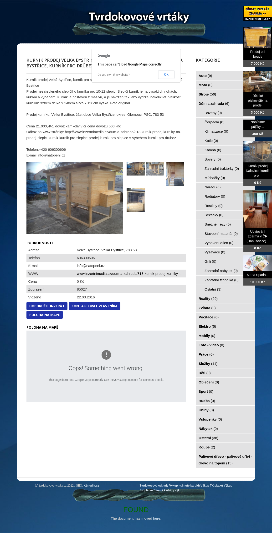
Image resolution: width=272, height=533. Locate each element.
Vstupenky (210, 419)
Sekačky (214, 215)
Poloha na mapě (44, 314)
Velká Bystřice (112, 250)
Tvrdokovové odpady (154, 485)
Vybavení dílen (219, 243)
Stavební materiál (221, 233)
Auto (205, 76)
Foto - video (211, 345)
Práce (206, 354)
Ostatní (213, 289)
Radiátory (215, 196)
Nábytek (208, 429)
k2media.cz (91, 485)
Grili (210, 261)
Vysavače (215, 252)
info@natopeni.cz (91, 266)
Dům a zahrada (214, 103)
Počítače (209, 317)
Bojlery (213, 159)
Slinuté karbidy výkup (168, 490)
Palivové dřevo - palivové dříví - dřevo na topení (225, 459)
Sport (206, 391)
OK (166, 74)
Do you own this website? (114, 74)
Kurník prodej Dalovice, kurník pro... (258, 170)
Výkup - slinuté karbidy (184, 485)
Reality (208, 299)
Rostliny (214, 206)
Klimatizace (216, 131)
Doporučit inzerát (47, 306)
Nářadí (213, 187)
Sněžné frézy (218, 224)
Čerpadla (214, 122)
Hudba (207, 401)
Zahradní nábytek (221, 271)
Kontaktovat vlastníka (95, 306)
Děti (205, 373)
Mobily (207, 336)
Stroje (207, 94)
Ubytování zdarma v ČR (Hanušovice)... (257, 236)
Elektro (207, 326)
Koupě (207, 447)
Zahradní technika (222, 280)
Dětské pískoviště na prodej (257, 100)
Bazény (213, 113)
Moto (205, 85)
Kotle (211, 141)
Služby (208, 364)
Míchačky (215, 178)
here (156, 518)
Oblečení (209, 382)
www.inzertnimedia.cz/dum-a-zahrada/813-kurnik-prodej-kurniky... (129, 274)
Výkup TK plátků (211, 485)
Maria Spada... (257, 275)
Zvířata (207, 308)
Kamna (213, 150)
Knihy (206, 410)
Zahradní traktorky (222, 168)
